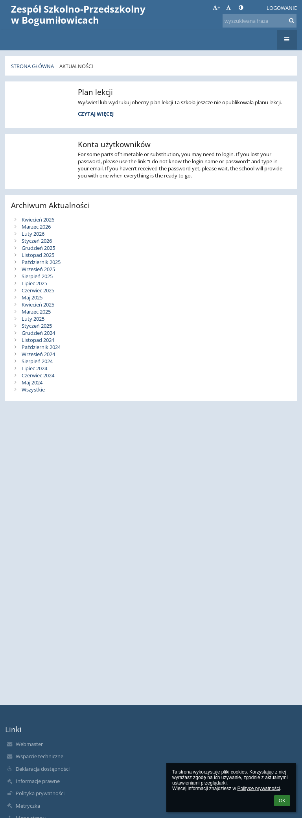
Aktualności (76, 66)
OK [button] (282, 800)
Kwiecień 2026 (38, 219)
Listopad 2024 (38, 339)
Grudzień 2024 (38, 332)
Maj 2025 (32, 297)
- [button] (229, 7)
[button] (255, 8)
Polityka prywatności (40, 793)
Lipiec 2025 (34, 283)
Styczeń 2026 (37, 240)
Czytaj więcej (95, 115)
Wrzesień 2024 (38, 354)
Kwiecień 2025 (38, 304)
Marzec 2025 (36, 311)
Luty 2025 (33, 318)
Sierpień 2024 (37, 361)
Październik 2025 (41, 262)
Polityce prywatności (258, 788)
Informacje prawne (38, 781)
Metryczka (28, 805)
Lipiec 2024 (34, 368)
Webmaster (29, 744)
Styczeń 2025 (37, 325)
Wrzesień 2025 (38, 269)
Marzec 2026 (36, 226)
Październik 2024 (41, 347)
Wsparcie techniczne (39, 756)
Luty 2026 (33, 233)
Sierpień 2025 (37, 276)
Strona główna (32, 66)
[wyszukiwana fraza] (259, 21)
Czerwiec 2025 (38, 290)
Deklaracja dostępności (43, 768)
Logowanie (282, 7)
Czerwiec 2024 (38, 375)
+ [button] (216, 7)
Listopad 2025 (38, 255)
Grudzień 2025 (38, 247)
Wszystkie (33, 389)
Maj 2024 (32, 382)
